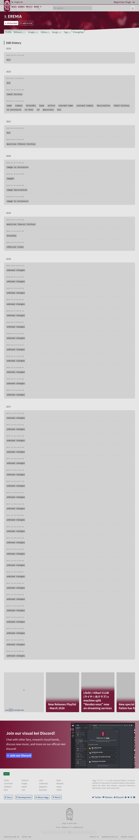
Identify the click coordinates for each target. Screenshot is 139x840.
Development (24, 797)
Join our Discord (20, 755)
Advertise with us (110, 837)
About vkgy (42, 797)
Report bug (26, 837)
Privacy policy (127, 837)
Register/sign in (11, 837)
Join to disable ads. (14, 710)
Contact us (94, 837)
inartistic (78, 827)
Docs (9, 797)
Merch (58, 797)
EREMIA (15, 16)
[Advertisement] (24, 689)
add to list (27, 23)
